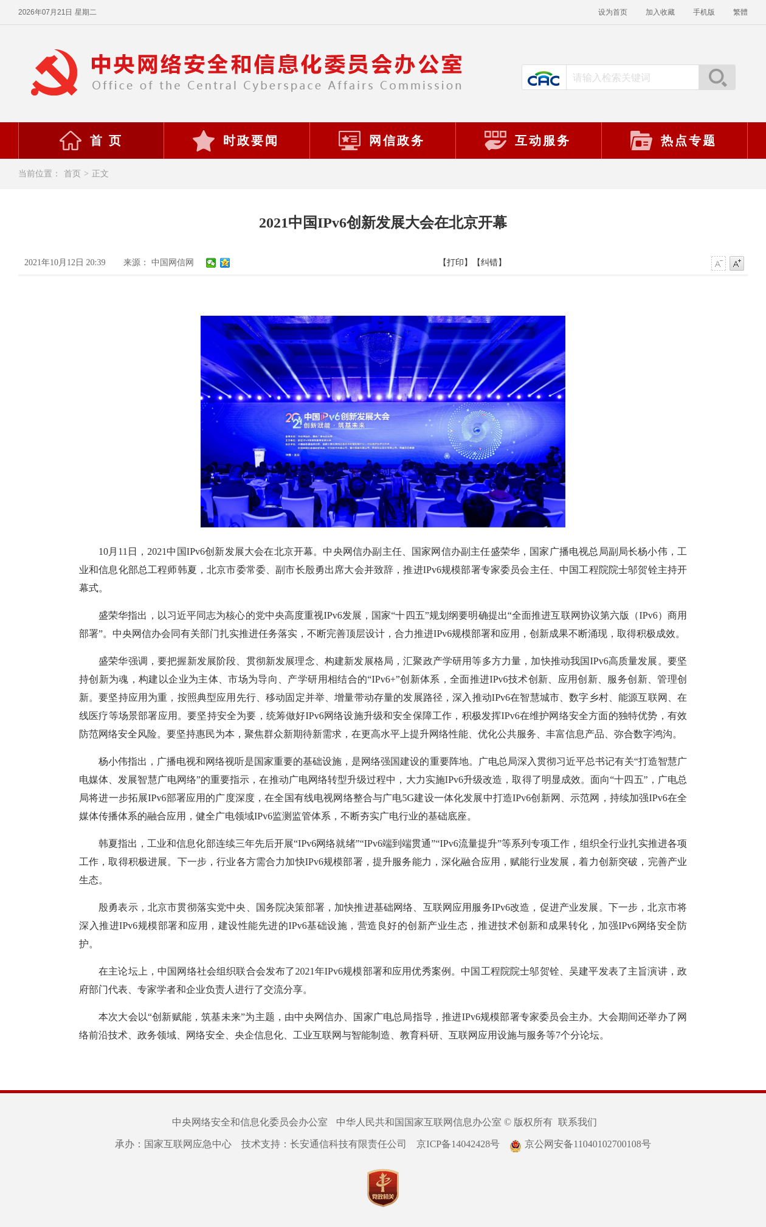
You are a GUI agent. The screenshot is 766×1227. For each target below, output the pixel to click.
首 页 (90, 140)
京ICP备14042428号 (458, 1144)
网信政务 (381, 140)
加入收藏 (660, 12)
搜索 (717, 77)
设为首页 (612, 12)
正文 (100, 173)
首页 (72, 173)
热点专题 (673, 140)
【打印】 (455, 262)
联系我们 (577, 1122)
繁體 (740, 12)
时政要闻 (235, 140)
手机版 (704, 12)
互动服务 (527, 140)
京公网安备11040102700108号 (579, 1144)
